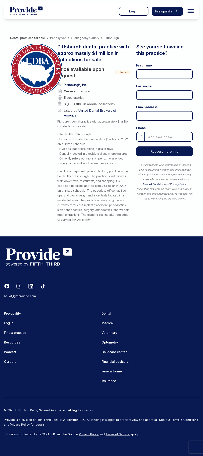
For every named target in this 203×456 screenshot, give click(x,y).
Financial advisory (115, 362)
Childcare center (114, 352)
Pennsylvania (59, 38)
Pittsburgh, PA (75, 85)
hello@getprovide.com (20, 296)
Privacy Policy (178, 184)
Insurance (109, 381)
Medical (108, 323)
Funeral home (112, 371)
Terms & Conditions (153, 184)
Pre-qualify (12, 313)
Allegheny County (86, 38)
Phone (141, 128)
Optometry (110, 342)
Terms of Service (118, 434)
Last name (144, 86)
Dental (106, 313)
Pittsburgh (112, 38)
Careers (10, 362)
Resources (12, 342)
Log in (133, 11)
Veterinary (109, 333)
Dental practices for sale (27, 38)
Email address (146, 107)
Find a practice (15, 333)
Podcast (10, 352)
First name (144, 65)
